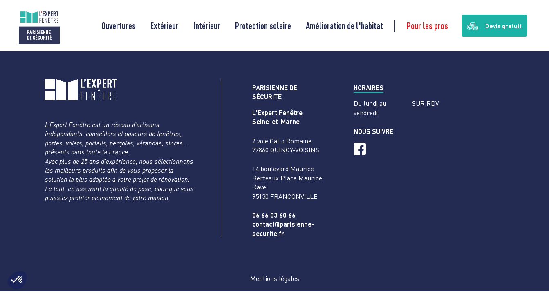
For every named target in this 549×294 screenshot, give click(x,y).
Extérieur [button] (164, 25)
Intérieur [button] (206, 25)
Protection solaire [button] (263, 25)
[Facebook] (360, 149)
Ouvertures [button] (118, 25)
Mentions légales (274, 278)
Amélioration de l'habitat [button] (344, 25)
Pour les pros (427, 25)
